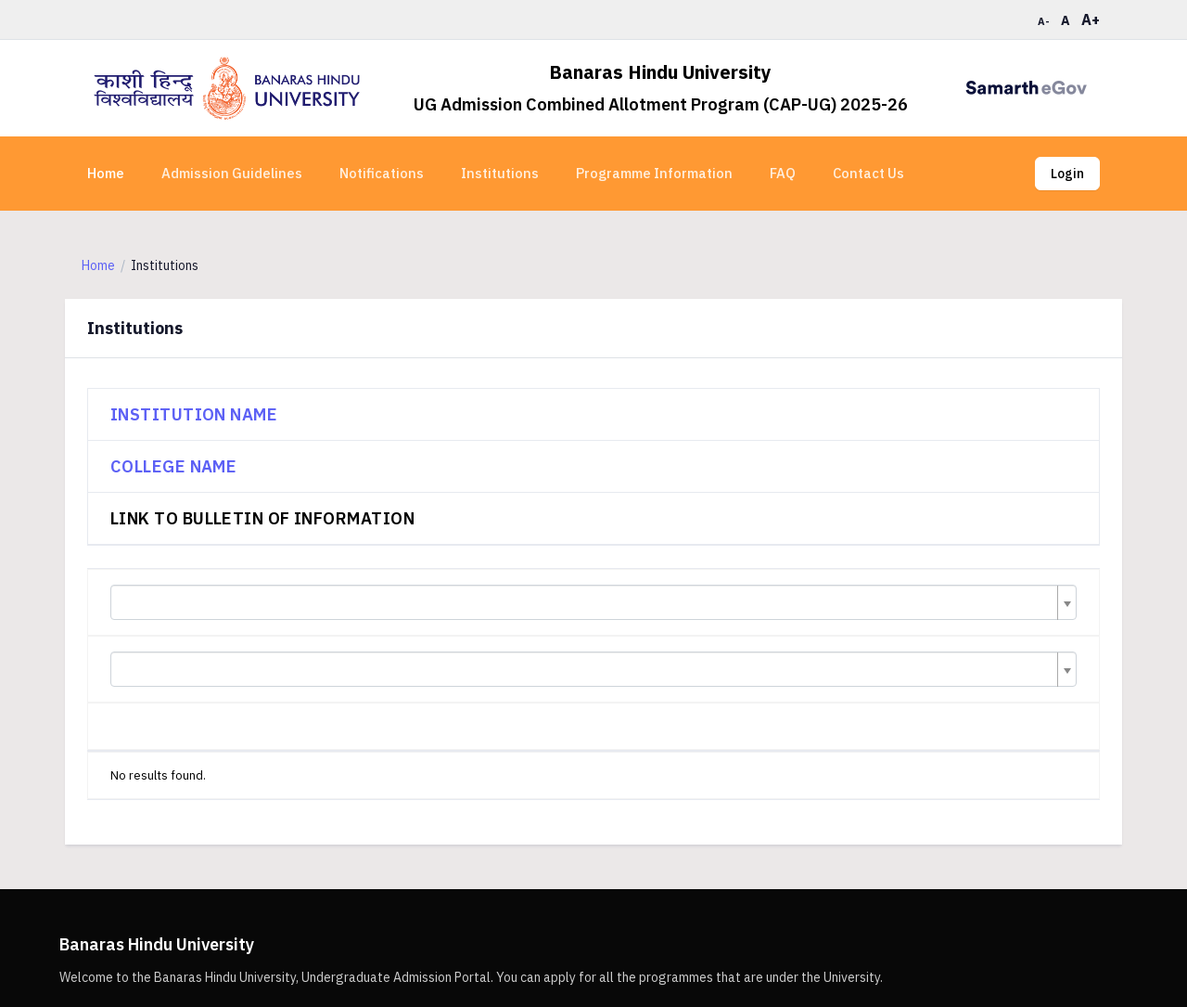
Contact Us (868, 173)
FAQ (783, 173)
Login (1067, 173)
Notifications (381, 173)
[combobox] (593, 602)
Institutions (500, 173)
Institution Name (193, 414)
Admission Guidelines (231, 173)
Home (105, 173)
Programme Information (654, 173)
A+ (1090, 19)
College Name (173, 466)
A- (1044, 21)
